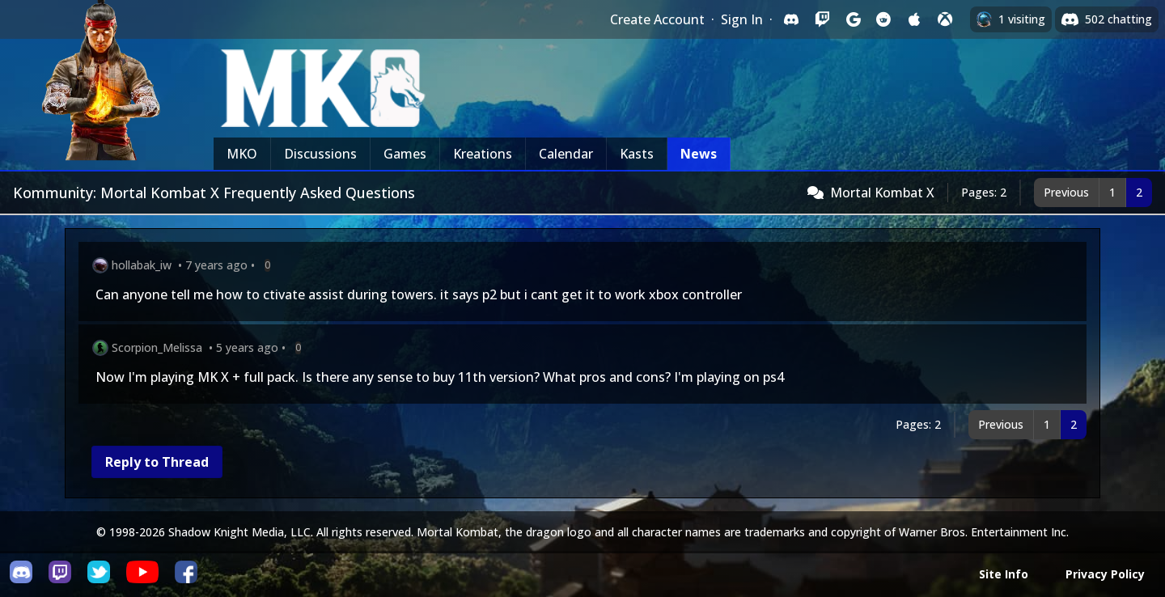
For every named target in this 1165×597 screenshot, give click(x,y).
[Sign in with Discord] (791, 19)
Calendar (566, 154)
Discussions (320, 154)
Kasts (637, 154)
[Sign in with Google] (853, 19)
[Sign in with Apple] (914, 19)
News (698, 154)
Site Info (1003, 574)
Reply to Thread (157, 462)
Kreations (482, 154)
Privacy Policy (1105, 574)
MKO (242, 154)
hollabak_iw (142, 265)
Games (404, 154)
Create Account (657, 19)
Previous (1066, 192)
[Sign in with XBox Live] (945, 19)
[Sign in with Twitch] (822, 19)
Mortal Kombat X (882, 192)
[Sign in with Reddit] (883, 19)
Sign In (742, 19)
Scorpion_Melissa (157, 347)
